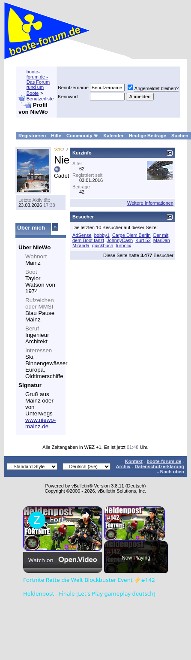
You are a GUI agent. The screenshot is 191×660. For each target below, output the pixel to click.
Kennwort (68, 96)
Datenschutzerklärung (159, 466)
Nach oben (172, 471)
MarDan (161, 240)
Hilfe (56, 135)
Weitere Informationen (150, 203)
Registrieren (32, 135)
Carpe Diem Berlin (131, 235)
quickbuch (102, 245)
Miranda (81, 245)
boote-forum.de (164, 461)
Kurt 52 (142, 240)
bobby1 (102, 235)
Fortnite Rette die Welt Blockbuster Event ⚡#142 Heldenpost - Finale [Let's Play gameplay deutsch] (61, 519)
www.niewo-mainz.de (40, 423)
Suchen (179, 135)
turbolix (123, 245)
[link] (36, 520)
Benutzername (73, 87)
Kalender (114, 135)
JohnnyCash (120, 240)
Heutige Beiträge (147, 135)
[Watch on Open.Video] (62, 560)
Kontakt (134, 461)
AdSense (82, 235)
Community (82, 135)
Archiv (123, 466)
